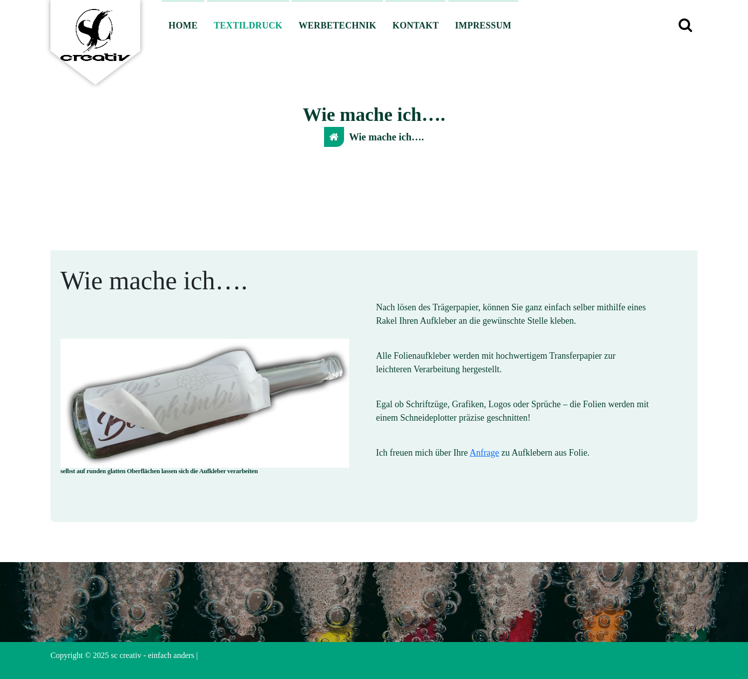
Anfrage (484, 453)
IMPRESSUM (483, 25)
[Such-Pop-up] (685, 25)
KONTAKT (415, 25)
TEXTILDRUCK (248, 25)
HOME (183, 25)
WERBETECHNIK (337, 25)
